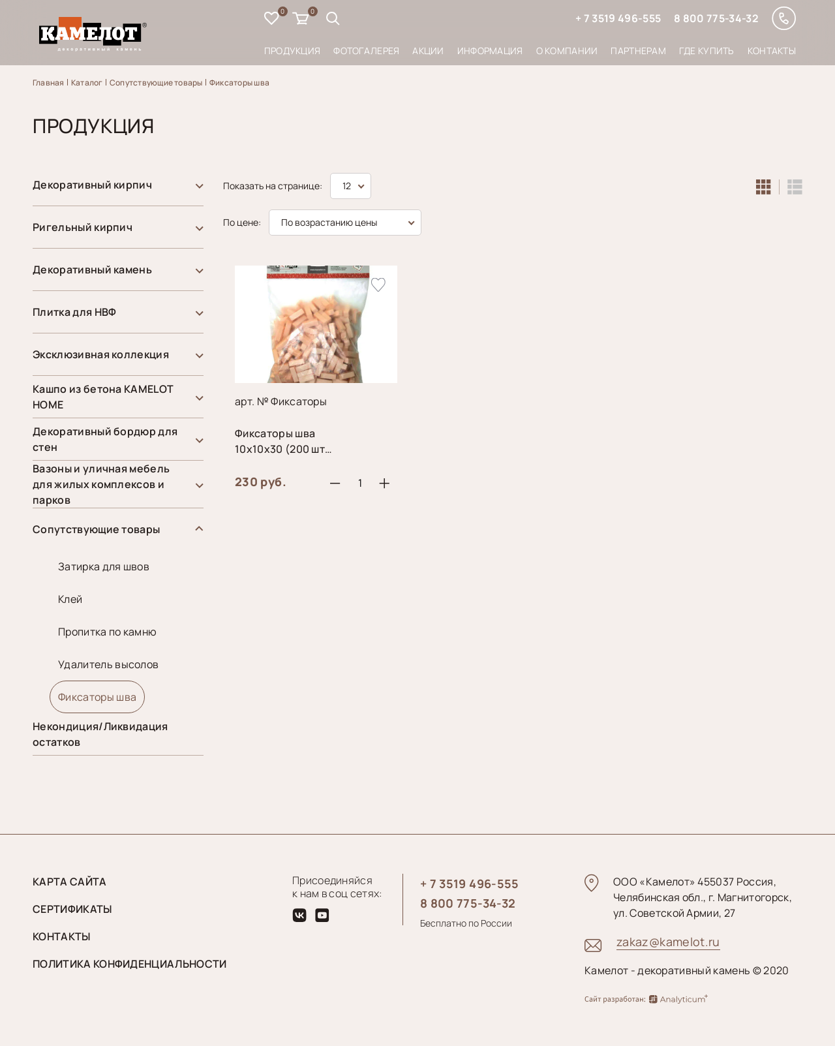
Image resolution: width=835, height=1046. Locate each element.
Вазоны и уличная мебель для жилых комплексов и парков (101, 484)
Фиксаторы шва (239, 82)
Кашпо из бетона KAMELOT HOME (103, 397)
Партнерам (638, 50)
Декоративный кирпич (92, 184)
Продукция (292, 50)
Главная (49, 82)
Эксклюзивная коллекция (101, 354)
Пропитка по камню (107, 631)
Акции (428, 50)
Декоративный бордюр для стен (105, 439)
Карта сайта (70, 881)
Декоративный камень (92, 269)
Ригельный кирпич (82, 227)
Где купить (707, 50)
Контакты (772, 50)
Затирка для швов (103, 566)
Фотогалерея (366, 50)
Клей (70, 599)
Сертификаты (72, 909)
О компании (567, 50)
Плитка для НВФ (74, 312)
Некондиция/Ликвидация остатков (100, 734)
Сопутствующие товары (156, 82)
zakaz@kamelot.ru (668, 941)
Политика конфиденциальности (130, 964)
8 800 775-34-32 (716, 18)
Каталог (87, 82)
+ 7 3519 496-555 (618, 18)
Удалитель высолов (108, 664)
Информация (490, 50)
